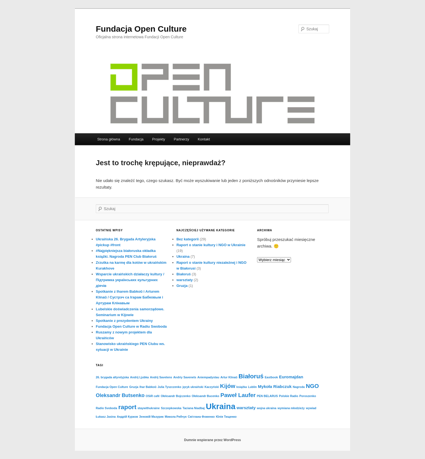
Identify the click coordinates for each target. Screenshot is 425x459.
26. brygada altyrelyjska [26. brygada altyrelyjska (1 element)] (112, 377)
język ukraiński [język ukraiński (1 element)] (192, 387)
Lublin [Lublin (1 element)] (252, 387)
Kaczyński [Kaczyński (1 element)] (212, 387)
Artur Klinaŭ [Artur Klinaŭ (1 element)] (229, 377)
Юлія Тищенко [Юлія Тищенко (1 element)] (226, 416)
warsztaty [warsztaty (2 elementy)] (246, 407)
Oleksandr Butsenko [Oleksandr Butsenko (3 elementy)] (120, 395)
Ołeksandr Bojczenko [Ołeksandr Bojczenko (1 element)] (175, 396)
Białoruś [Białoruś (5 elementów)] (250, 376)
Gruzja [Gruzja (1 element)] (133, 387)
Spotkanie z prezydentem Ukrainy (124, 321)
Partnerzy (181, 139)
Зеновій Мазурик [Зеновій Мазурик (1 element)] (151, 416)
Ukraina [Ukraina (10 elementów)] (221, 406)
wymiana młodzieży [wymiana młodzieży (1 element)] (291, 408)
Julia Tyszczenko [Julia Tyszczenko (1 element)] (169, 387)
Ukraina (183, 256)
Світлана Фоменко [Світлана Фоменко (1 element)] (201, 416)
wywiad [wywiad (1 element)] (311, 408)
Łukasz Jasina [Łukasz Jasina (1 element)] (106, 416)
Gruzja (181, 286)
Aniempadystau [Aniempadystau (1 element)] (208, 377)
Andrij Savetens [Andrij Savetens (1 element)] (161, 377)
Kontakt (204, 139)
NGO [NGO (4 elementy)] (312, 386)
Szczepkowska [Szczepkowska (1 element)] (171, 408)
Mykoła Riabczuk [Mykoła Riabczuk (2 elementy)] (274, 386)
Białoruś (183, 274)
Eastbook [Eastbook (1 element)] (271, 377)
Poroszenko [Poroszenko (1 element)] (307, 396)
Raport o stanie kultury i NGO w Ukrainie (211, 245)
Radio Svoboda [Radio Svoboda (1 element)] (106, 408)
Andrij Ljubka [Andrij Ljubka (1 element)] (139, 377)
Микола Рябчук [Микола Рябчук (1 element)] (176, 416)
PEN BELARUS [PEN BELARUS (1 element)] (267, 396)
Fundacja (136, 139)
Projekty (158, 139)
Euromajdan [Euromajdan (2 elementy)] (291, 376)
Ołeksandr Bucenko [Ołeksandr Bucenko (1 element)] (205, 396)
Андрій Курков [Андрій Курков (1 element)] (127, 416)
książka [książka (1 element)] (241, 387)
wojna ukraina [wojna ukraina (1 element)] (266, 408)
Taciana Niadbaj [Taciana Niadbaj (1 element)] (193, 408)
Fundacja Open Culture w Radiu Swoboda (131, 326)
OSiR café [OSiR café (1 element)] (152, 396)
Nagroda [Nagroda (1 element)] (299, 387)
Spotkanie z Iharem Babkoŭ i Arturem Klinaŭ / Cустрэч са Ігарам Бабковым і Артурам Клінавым (129, 297)
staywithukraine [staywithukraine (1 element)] (149, 408)
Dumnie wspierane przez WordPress (212, 440)
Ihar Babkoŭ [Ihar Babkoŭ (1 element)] (148, 387)
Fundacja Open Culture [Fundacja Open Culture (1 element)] (112, 387)
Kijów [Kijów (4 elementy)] (227, 386)
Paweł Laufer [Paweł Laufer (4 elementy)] (238, 395)
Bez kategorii (187, 239)
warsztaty (184, 280)
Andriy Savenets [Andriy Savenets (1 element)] (184, 377)
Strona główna (108, 139)
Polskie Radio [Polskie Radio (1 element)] (288, 396)
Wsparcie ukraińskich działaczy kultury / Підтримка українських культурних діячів (130, 280)
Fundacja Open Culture (141, 28)
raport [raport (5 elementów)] (127, 407)
